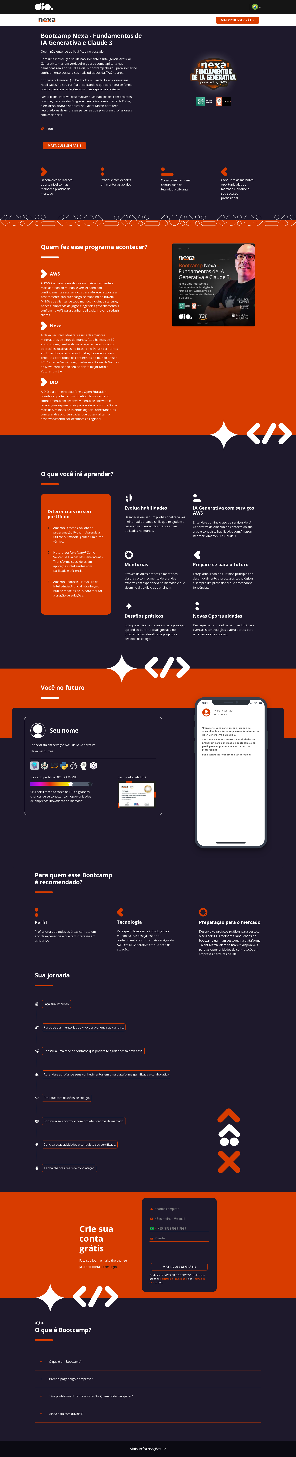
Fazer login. (109, 1267)
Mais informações (148, 1448)
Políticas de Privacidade (173, 1278)
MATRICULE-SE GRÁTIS (237, 20)
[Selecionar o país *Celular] (152, 1228)
